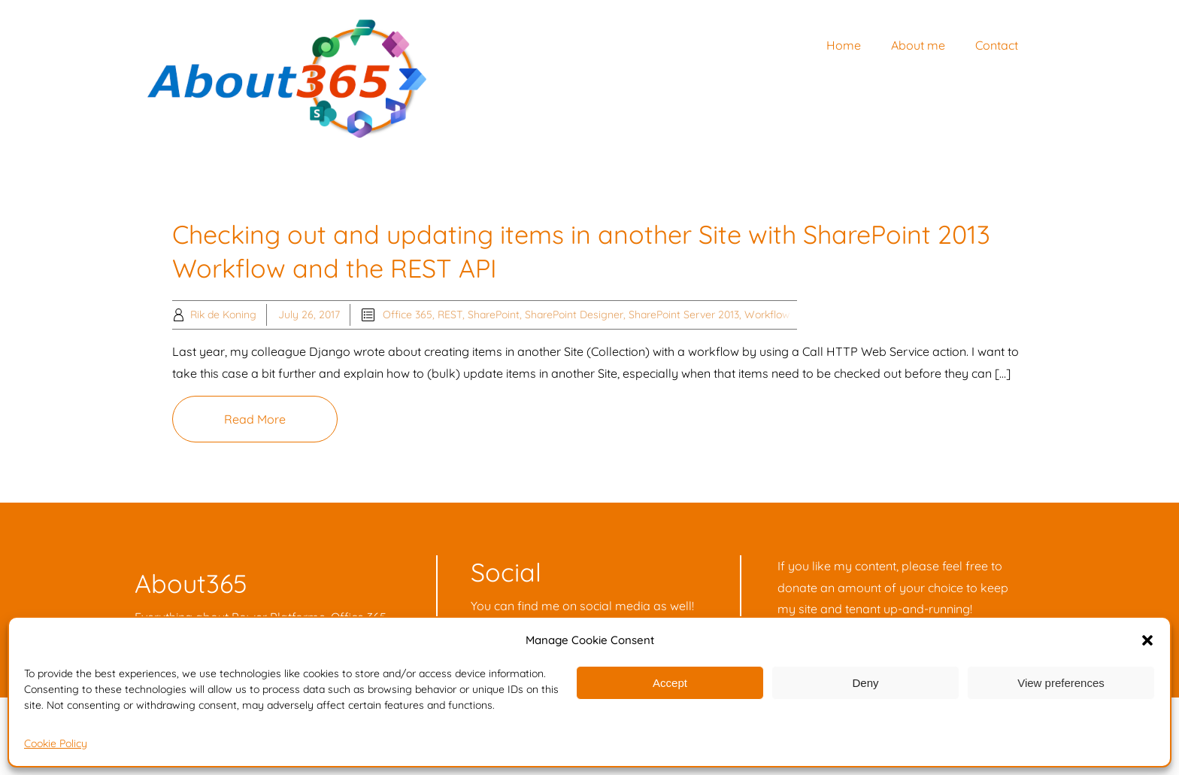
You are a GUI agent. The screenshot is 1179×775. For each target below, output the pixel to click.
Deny (865, 682)
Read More (255, 419)
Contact (996, 45)
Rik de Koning (223, 314)
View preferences (1061, 682)
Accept (670, 682)
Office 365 (407, 314)
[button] (1147, 640)
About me (918, 45)
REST (450, 314)
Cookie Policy (55, 743)
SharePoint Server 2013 (684, 314)
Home (843, 45)
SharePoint (494, 314)
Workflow (767, 314)
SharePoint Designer (574, 314)
